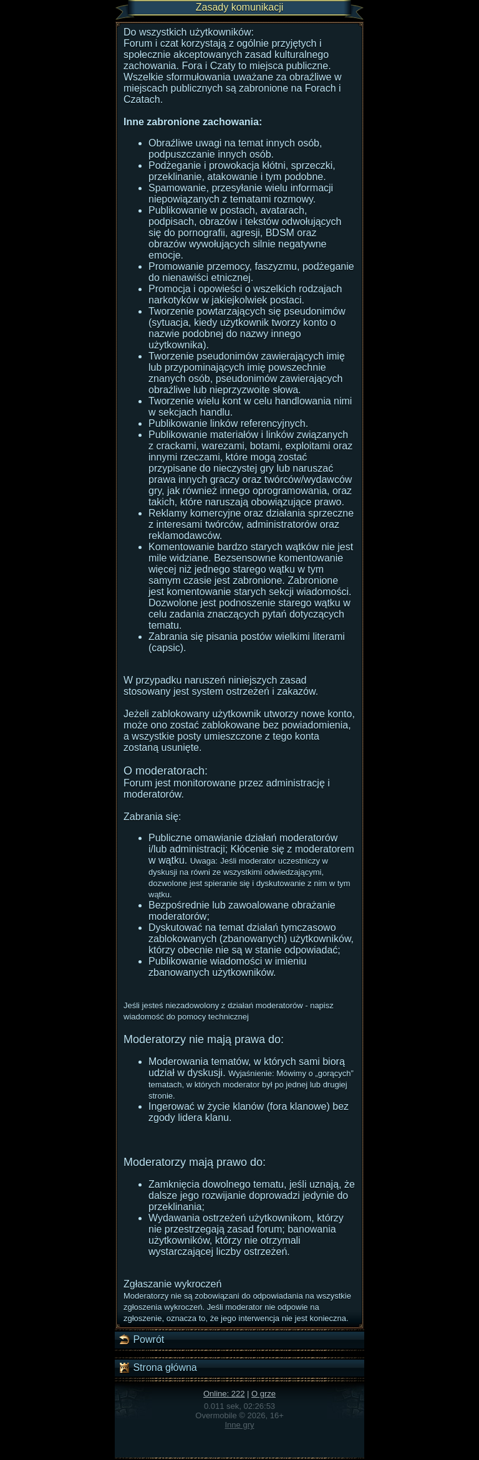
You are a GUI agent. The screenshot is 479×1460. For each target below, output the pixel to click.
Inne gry (239, 1424)
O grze (263, 1393)
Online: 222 (224, 1393)
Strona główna (157, 1368)
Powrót (141, 1340)
